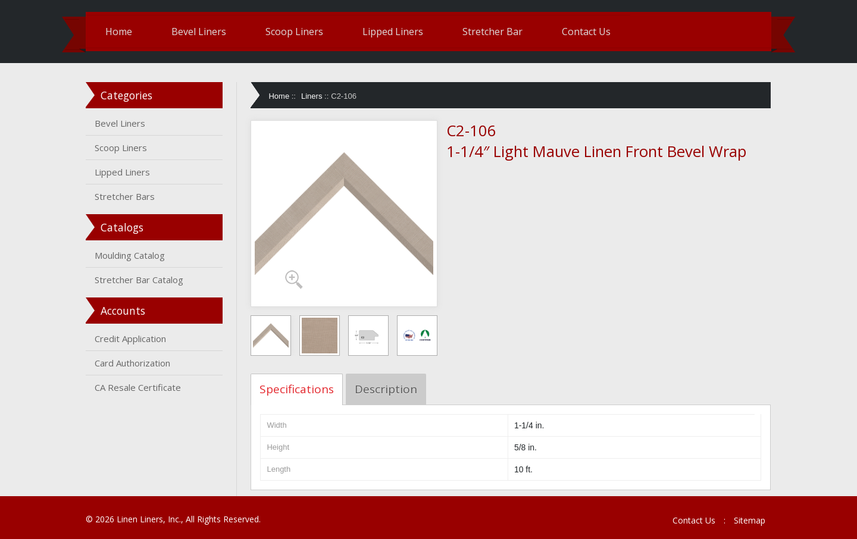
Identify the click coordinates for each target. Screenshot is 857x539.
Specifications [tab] (296, 389)
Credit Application (130, 338)
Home (118, 31)
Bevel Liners (198, 31)
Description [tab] (386, 389)
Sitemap (749, 520)
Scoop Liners (294, 31)
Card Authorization (132, 363)
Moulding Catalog (130, 255)
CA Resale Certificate (138, 387)
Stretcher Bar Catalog (139, 280)
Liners (311, 96)
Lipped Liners (392, 31)
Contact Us (586, 31)
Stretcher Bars (125, 196)
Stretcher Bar (492, 31)
